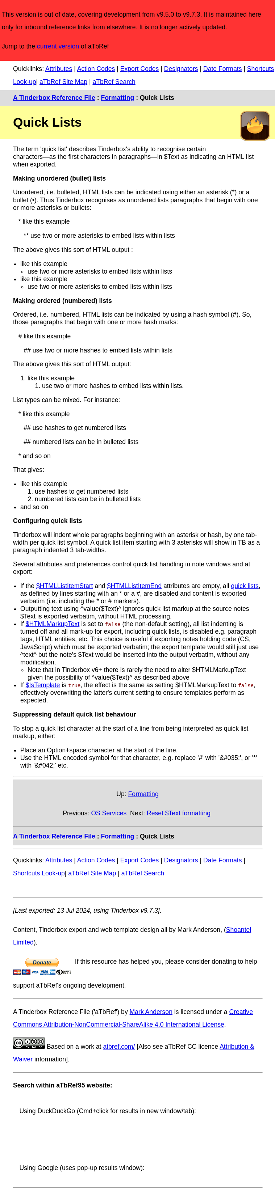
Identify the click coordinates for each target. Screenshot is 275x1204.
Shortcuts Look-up (39, 872)
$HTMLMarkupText (53, 624)
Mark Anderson (151, 1011)
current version (58, 46)
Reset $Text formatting (179, 813)
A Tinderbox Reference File (54, 97)
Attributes (58, 68)
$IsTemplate (43, 685)
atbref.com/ (119, 1046)
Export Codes (139, 68)
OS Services (108, 813)
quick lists (245, 586)
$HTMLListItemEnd (134, 586)
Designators (181, 68)
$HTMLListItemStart (64, 586)
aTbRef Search (113, 81)
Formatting (117, 97)
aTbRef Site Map (63, 81)
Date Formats (222, 68)
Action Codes (96, 68)
